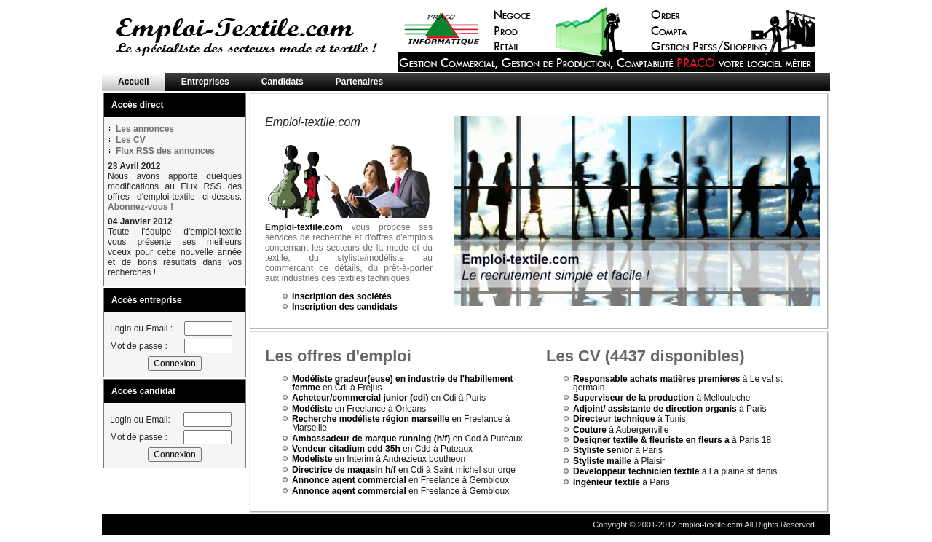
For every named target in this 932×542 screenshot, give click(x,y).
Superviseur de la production (634, 398)
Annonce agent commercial (349, 480)
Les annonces (145, 129)
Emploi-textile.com (304, 227)
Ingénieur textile (606, 482)
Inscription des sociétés (342, 296)
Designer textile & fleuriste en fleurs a (651, 440)
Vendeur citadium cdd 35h (346, 449)
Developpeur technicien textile (636, 471)
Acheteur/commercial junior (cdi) (360, 398)
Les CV (131, 140)
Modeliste (312, 459)
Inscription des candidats (345, 307)
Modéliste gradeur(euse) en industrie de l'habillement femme (402, 383)
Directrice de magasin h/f (344, 470)
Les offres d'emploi (338, 356)
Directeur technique (614, 419)
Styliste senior (603, 450)
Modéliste (312, 409)
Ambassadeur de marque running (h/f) (371, 438)
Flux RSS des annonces (165, 151)
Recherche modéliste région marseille (370, 419)
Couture (590, 430)
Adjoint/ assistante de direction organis (655, 409)
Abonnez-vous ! (140, 207)
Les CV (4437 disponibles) (645, 356)
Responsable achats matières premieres (656, 379)
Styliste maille (602, 461)
